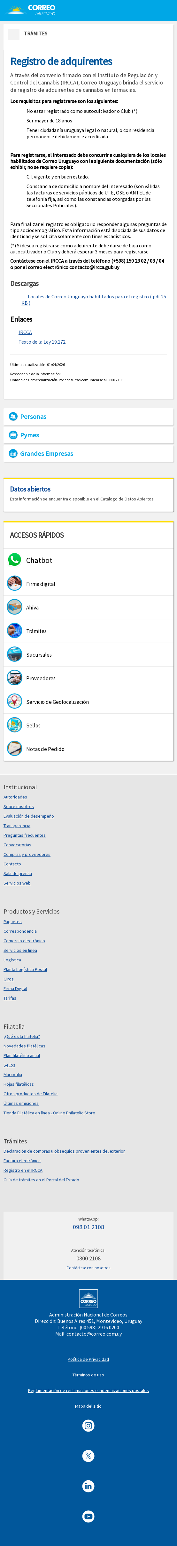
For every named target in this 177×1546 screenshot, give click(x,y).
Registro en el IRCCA (23, 1170)
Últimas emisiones (21, 1103)
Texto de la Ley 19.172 (42, 342)
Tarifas (10, 998)
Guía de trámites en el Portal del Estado (41, 1180)
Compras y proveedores (27, 854)
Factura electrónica (22, 1160)
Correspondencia (20, 931)
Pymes (29, 435)
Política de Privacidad (88, 1359)
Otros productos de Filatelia (31, 1094)
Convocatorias (17, 845)
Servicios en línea (20, 950)
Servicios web (17, 883)
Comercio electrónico (24, 941)
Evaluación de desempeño (29, 816)
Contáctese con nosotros (88, 1268)
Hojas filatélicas (19, 1084)
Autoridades (15, 797)
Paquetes (13, 921)
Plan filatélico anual (22, 1055)
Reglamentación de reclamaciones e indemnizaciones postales (88, 1390)
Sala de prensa (18, 873)
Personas (33, 416)
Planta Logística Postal (25, 969)
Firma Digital (15, 988)
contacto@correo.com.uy (94, 1334)
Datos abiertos (30, 489)
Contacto (12, 864)
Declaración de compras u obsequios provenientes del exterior (64, 1151)
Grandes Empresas (46, 453)
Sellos (9, 1065)
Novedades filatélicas (24, 1046)
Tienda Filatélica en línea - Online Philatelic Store (49, 1113)
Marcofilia (13, 1074)
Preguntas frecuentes (25, 835)
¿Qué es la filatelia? (22, 1036)
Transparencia (17, 825)
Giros (9, 979)
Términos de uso (88, 1375)
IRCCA (25, 332)
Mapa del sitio (88, 1406)
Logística (12, 960)
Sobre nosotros (19, 806)
